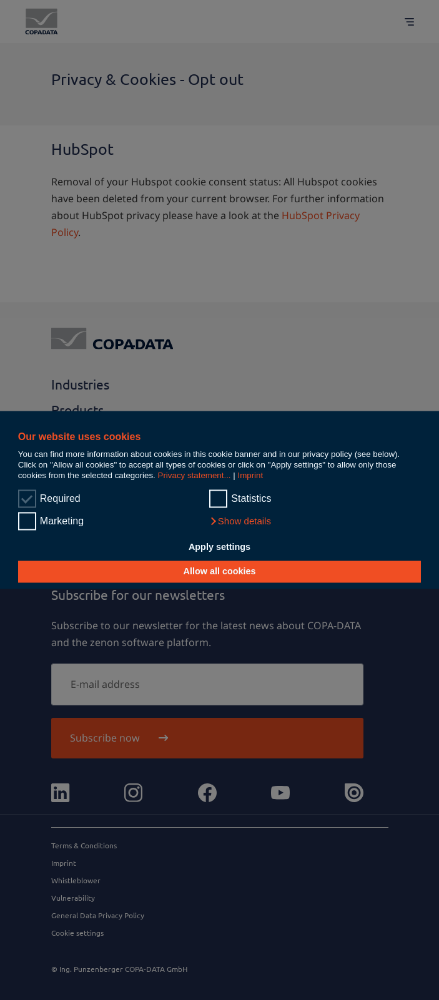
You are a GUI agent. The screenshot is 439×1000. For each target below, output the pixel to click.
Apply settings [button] (219, 547)
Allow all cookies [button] (220, 572)
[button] (240, 522)
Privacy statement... (194, 476)
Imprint (250, 476)
